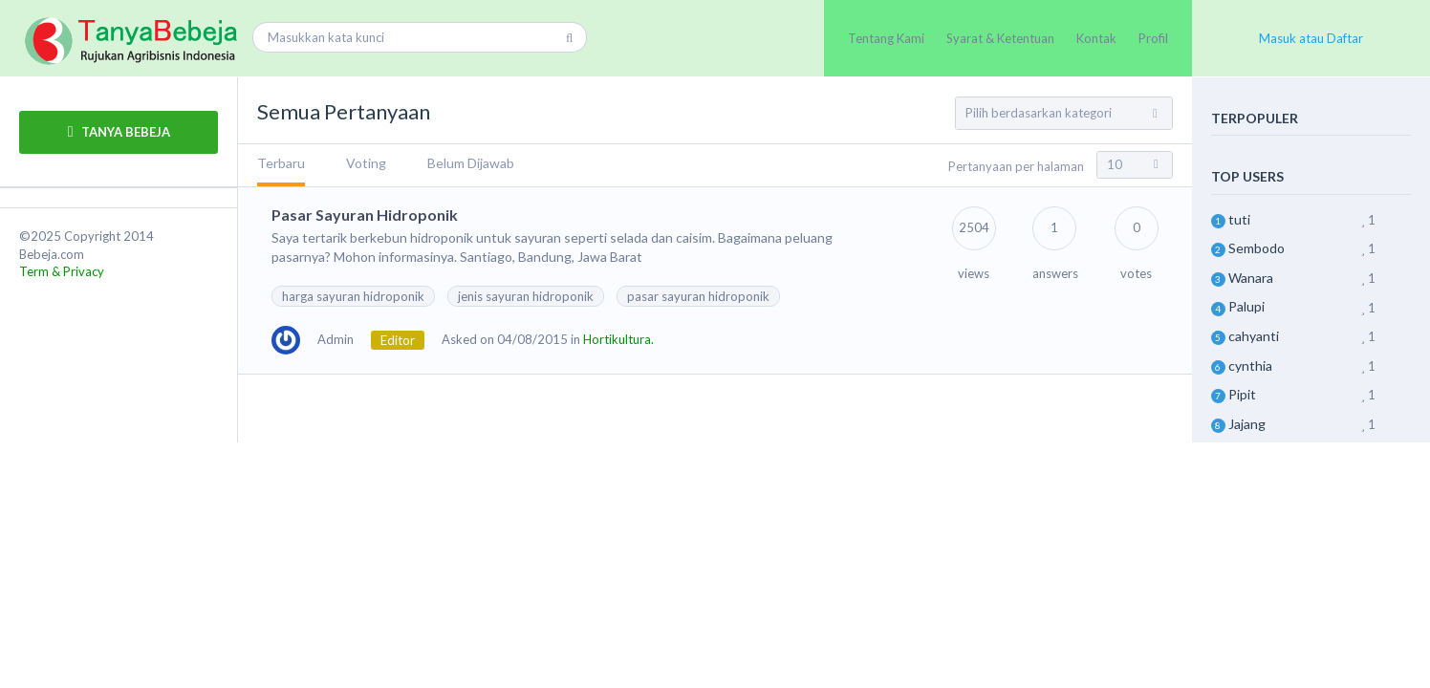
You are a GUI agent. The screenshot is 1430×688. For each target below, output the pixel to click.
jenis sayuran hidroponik (526, 296)
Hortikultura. (618, 339)
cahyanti (1253, 336)
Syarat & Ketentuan (1000, 38)
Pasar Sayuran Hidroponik (364, 214)
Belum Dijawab (470, 163)
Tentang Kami (886, 38)
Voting (366, 163)
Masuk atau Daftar (1311, 38)
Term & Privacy (61, 271)
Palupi (1246, 306)
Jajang (1247, 424)
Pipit (1242, 394)
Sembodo (1256, 248)
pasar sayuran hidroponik (698, 296)
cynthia (1250, 365)
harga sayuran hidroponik (353, 296)
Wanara (1250, 277)
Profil (1153, 38)
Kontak (1096, 38)
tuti (1239, 219)
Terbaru (281, 163)
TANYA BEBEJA (119, 132)
